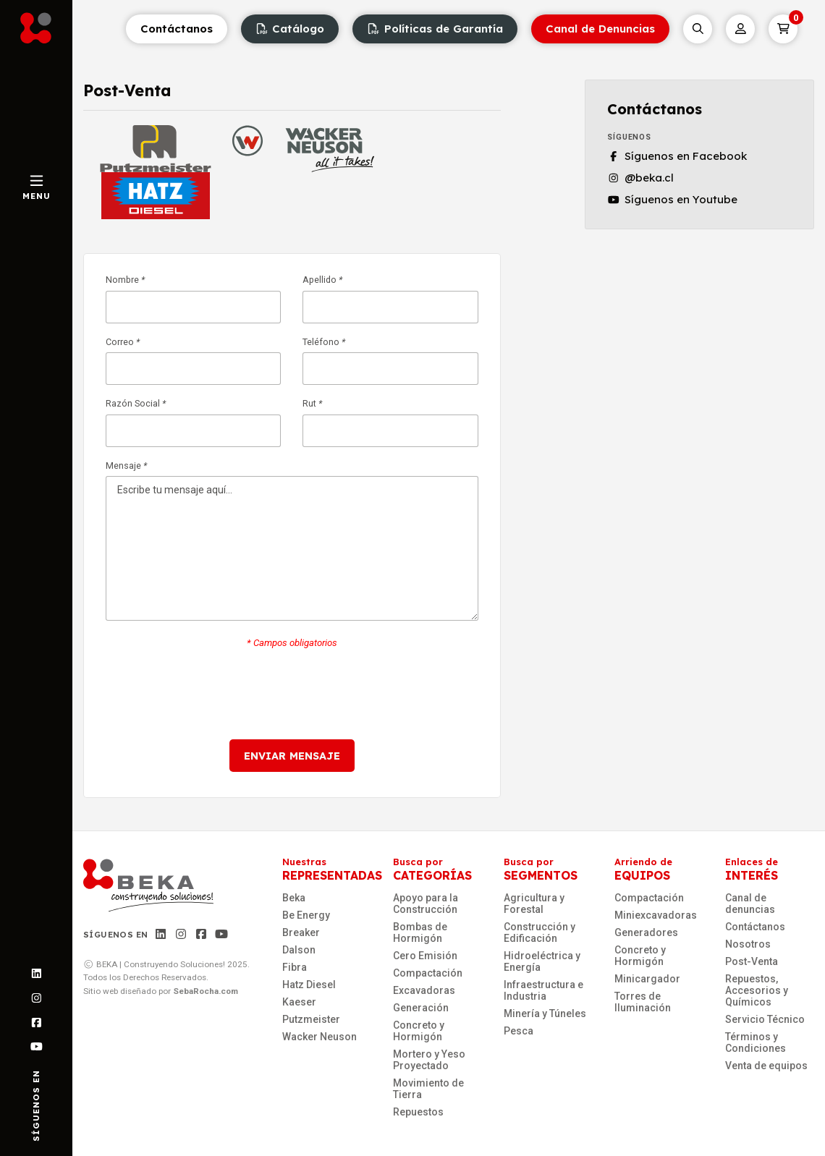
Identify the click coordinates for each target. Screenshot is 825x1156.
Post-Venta (751, 961)
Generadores (646, 932)
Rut (390, 423)
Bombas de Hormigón (420, 932)
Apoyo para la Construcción (425, 903)
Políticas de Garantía (435, 28)
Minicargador (647, 979)
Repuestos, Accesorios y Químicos (756, 990)
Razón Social (193, 423)
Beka (293, 898)
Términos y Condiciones (755, 1042)
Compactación (427, 973)
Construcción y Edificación (539, 932)
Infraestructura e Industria (543, 990)
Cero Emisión (425, 955)
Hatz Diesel (309, 984)
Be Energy (306, 915)
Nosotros (748, 944)
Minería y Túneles (545, 1013)
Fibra (294, 967)
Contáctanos (176, 28)
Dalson (299, 950)
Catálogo (290, 28)
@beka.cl (640, 177)
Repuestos (418, 1112)
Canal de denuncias (750, 903)
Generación (421, 1007)
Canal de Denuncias (600, 28)
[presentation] (292, 694)
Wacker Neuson (319, 1036)
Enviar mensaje (292, 755)
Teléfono (390, 362)
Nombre (193, 299)
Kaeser (299, 1002)
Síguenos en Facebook (677, 156)
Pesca (518, 1031)
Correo (193, 362)
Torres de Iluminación (642, 1001)
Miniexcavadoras (655, 915)
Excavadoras (424, 990)
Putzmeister (311, 1019)
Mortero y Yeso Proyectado (429, 1059)
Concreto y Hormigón (418, 1030)
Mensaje (292, 541)
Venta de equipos (766, 1065)
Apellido (390, 299)
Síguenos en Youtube (672, 199)
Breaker (301, 932)
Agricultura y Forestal (534, 903)
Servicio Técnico (765, 1019)
